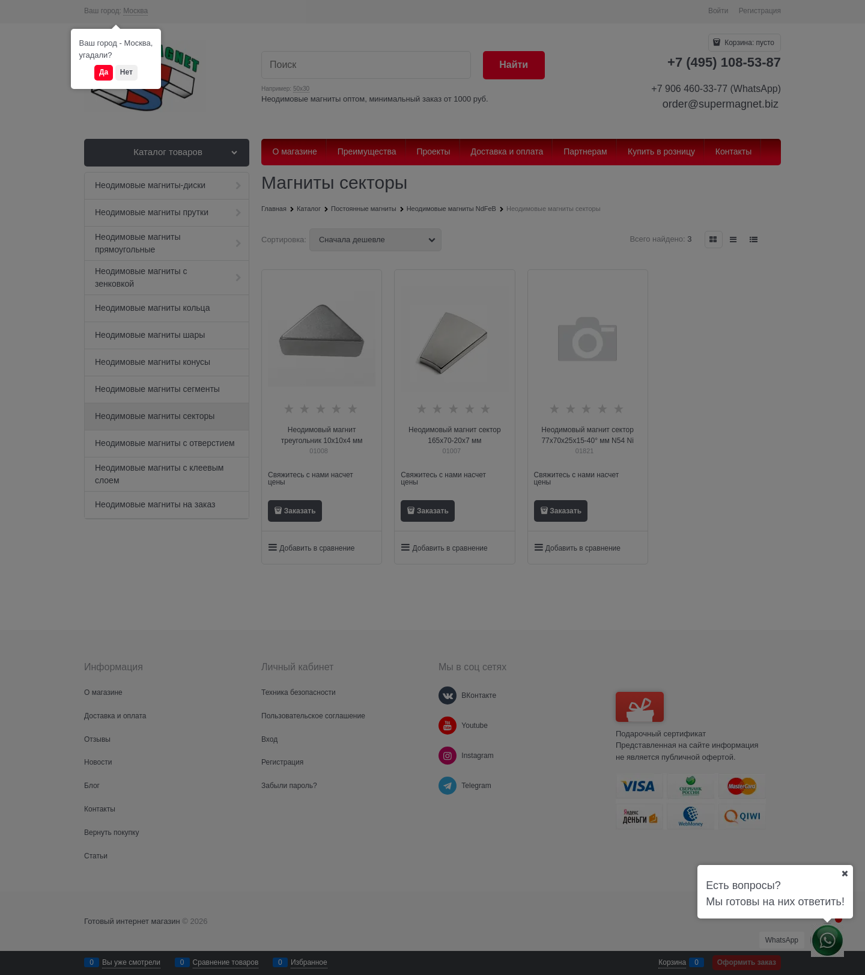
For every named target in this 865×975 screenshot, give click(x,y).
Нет (126, 72)
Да (103, 72)
